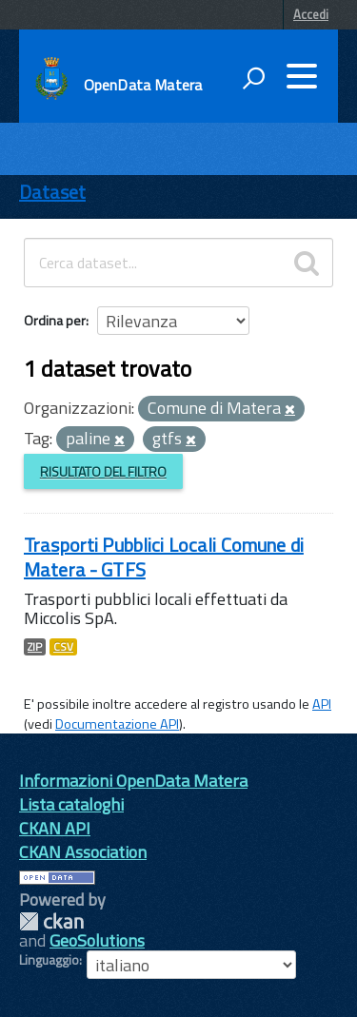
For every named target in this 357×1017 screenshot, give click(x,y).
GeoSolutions (97, 940)
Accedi (310, 14)
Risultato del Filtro (103, 471)
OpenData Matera (143, 84)
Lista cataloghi (71, 804)
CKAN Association (83, 852)
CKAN (51, 921)
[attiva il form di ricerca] (253, 78)
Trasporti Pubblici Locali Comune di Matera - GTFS (164, 557)
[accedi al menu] (302, 76)
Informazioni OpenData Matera (133, 780)
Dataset (52, 191)
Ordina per (55, 320)
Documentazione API (117, 724)
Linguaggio (49, 959)
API (321, 704)
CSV (63, 646)
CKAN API (54, 828)
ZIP (35, 646)
